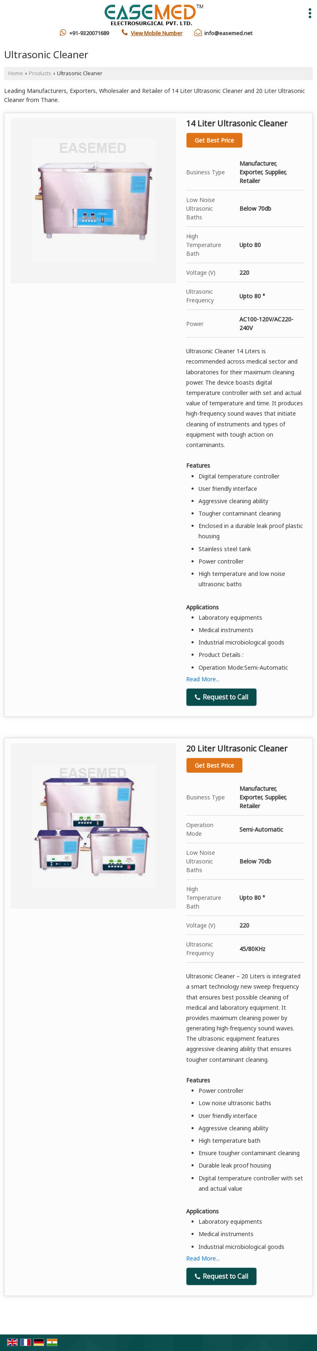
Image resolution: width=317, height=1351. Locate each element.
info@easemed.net (228, 33)
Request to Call (221, 697)
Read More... (203, 679)
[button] (156, 33)
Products (40, 73)
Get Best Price (214, 140)
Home (15, 73)
